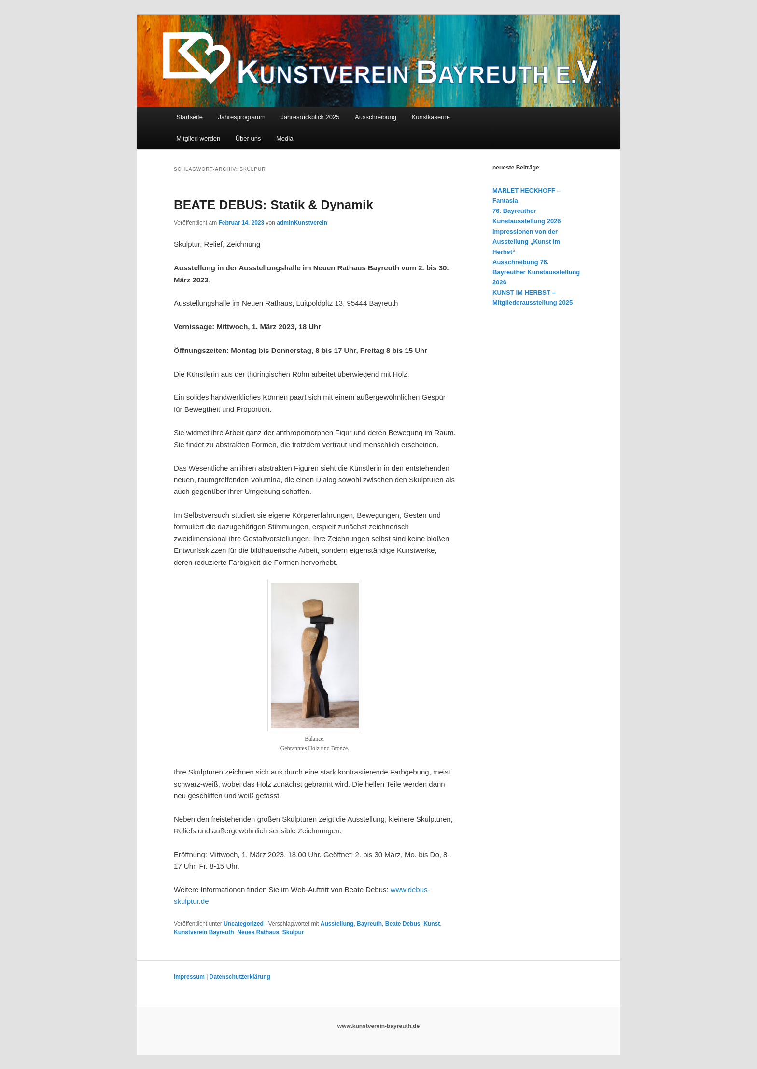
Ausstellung (337, 923)
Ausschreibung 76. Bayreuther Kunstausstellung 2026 (536, 272)
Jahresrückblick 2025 (309, 117)
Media (284, 138)
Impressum (189, 976)
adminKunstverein (302, 222)
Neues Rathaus (258, 932)
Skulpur (293, 932)
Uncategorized (244, 923)
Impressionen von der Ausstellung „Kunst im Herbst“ (526, 241)
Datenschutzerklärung (240, 976)
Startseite (189, 117)
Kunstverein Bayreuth (204, 932)
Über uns (248, 138)
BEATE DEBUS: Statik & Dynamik (273, 204)
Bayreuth (369, 923)
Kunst (431, 923)
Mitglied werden (198, 138)
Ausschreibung (375, 117)
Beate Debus (403, 923)
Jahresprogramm (242, 117)
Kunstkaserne (431, 117)
